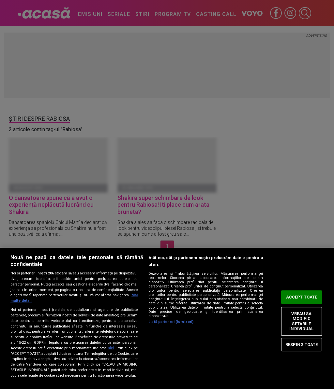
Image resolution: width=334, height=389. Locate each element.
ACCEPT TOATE (301, 297)
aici (111, 348)
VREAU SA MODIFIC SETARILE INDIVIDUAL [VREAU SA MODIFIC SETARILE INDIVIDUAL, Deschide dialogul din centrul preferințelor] (301, 321)
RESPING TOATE (301, 344)
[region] (167, 318)
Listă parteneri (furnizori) (170, 322)
